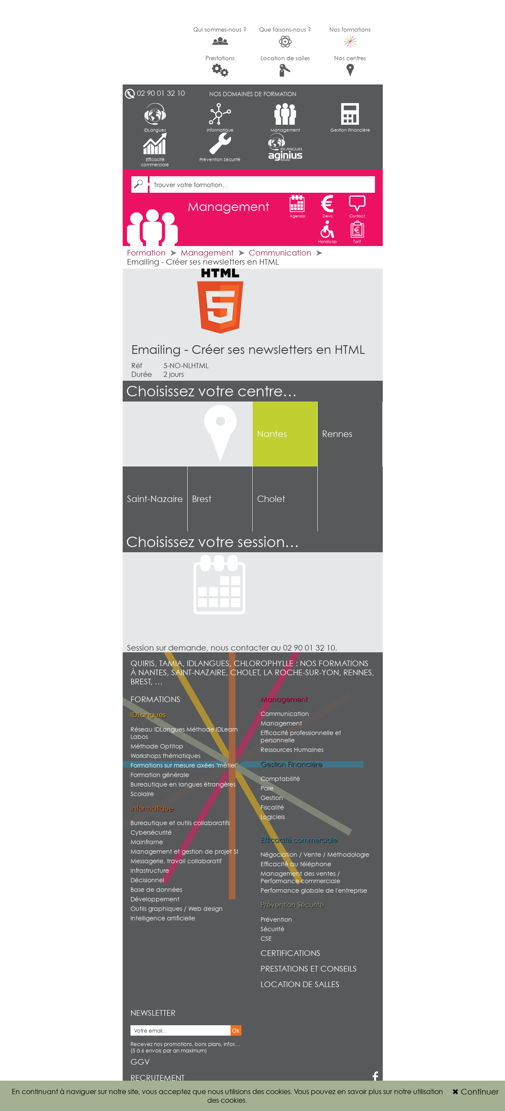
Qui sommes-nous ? (220, 36)
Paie (267, 788)
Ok (236, 1030)
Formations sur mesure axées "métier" (184, 765)
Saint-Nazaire (155, 499)
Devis (327, 206)
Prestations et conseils (309, 968)
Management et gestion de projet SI (184, 851)
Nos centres (350, 66)
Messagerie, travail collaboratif (176, 861)
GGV (140, 1061)
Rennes (337, 434)
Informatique (220, 118)
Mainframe (146, 841)
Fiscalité (272, 807)
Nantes (272, 434)
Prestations (220, 66)
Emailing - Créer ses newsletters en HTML (248, 349)
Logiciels (273, 816)
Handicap (327, 232)
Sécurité (272, 929)
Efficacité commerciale (155, 150)
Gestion (272, 797)
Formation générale (159, 774)
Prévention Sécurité (220, 147)
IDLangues (155, 118)
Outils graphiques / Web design (176, 908)
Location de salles (285, 66)
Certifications (290, 953)
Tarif (357, 232)
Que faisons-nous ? (285, 37)
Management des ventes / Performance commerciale (300, 877)
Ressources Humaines (292, 749)
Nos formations (350, 37)
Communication (280, 252)
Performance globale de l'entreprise (314, 890)
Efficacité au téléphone (296, 864)
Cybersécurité (151, 832)
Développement (154, 899)
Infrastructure (149, 870)
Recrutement (157, 1077)
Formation (146, 252)
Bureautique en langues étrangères (182, 784)
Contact (357, 206)
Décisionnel (147, 880)
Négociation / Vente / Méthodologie (315, 854)
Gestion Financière (350, 118)
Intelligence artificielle (162, 918)
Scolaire (142, 793)
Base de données (156, 889)
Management (285, 118)
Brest (202, 499)
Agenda (297, 206)
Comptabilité (280, 778)
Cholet (271, 499)
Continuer (475, 1091)
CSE (266, 938)
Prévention (276, 919)
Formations (155, 699)
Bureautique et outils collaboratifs (180, 822)
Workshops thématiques (165, 755)
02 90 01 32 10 (161, 93)
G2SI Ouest (155, 42)
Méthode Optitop (156, 746)
